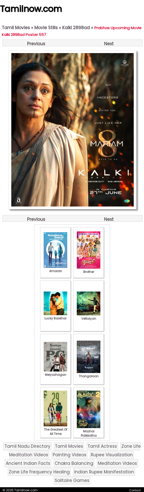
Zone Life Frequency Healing (39, 472)
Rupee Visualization (112, 455)
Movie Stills (46, 28)
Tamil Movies (16, 28)
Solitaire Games (72, 480)
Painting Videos (69, 455)
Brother (88, 269)
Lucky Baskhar (55, 316)
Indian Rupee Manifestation (104, 472)
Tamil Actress (102, 446)
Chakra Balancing (74, 463)
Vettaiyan (88, 316)
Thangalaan (88, 374)
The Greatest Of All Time (55, 429)
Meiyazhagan (55, 372)
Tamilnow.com (31, 9)
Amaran (55, 269)
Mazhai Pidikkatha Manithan (88, 433)
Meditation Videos (117, 463)
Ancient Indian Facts (28, 463)
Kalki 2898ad (76, 28)
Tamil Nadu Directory (27, 446)
